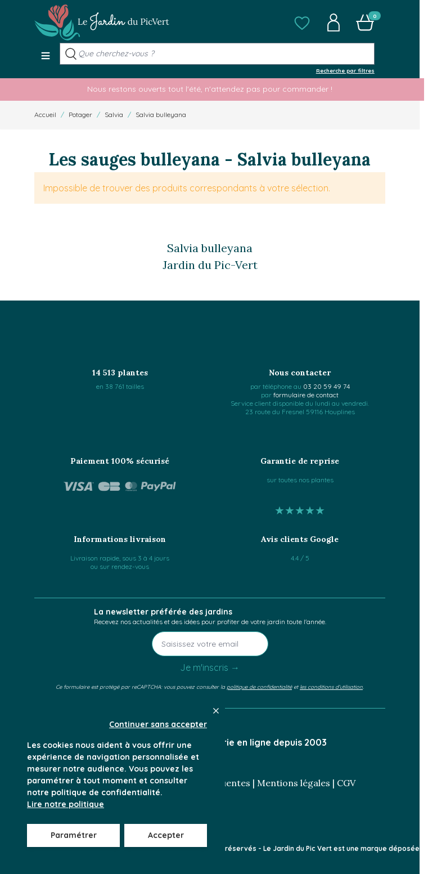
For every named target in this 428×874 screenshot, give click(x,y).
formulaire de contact (306, 395)
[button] (302, 22)
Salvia (114, 114)
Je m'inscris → (210, 667)
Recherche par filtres (345, 70)
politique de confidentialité (259, 686)
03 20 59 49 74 (326, 386)
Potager (80, 114)
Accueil (45, 114)
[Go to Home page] (101, 23)
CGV (346, 782)
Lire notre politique (65, 804)
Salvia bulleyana (161, 114)
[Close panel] (215, 710)
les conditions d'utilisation (331, 686)
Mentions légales (293, 782)
